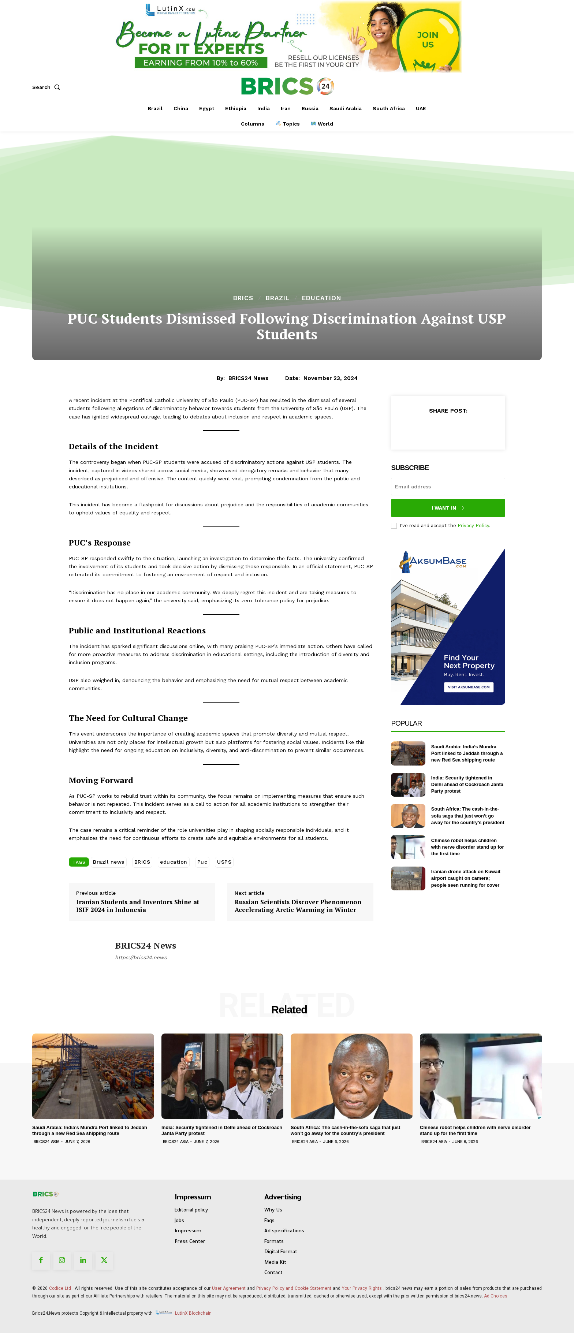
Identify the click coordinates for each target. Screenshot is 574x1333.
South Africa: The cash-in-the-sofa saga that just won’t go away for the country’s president (467, 815)
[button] (47, 87)
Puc (202, 862)
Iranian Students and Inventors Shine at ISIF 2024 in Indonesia (137, 905)
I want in (448, 507)
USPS (224, 862)
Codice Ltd (60, 1288)
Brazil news (108, 862)
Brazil (278, 298)
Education (321, 298)
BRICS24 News (248, 378)
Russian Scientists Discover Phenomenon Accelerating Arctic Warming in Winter (298, 905)
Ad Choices (495, 1296)
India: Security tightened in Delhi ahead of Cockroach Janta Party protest (467, 784)
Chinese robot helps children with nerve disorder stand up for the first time (467, 847)
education (173, 862)
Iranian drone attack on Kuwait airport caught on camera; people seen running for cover (465, 878)
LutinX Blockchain (193, 1313)
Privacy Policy (473, 525)
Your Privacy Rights (362, 1288)
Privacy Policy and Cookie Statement (294, 1288)
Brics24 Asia (46, 1141)
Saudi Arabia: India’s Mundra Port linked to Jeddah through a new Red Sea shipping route (467, 753)
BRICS (243, 298)
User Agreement (229, 1288)
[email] (448, 486)
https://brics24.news (141, 957)
